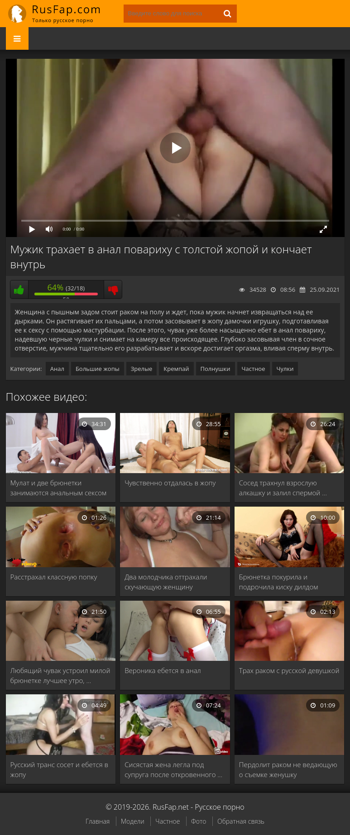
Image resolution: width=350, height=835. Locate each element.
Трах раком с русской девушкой (289, 670)
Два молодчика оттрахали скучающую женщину (166, 581)
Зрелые (142, 369)
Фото (198, 821)
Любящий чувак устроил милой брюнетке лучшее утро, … (60, 675)
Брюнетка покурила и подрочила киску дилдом (278, 581)
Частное (253, 369)
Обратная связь (240, 821)
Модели (132, 821)
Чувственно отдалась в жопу (170, 482)
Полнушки (215, 369)
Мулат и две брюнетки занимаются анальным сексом (58, 487)
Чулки (285, 369)
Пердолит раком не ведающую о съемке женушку (288, 769)
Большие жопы (98, 369)
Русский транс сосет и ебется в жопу (59, 769)
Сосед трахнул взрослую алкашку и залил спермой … (283, 487)
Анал (57, 369)
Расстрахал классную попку (53, 576)
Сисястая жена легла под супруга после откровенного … (173, 769)
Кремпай (176, 369)
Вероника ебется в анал (163, 670)
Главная (98, 821)
